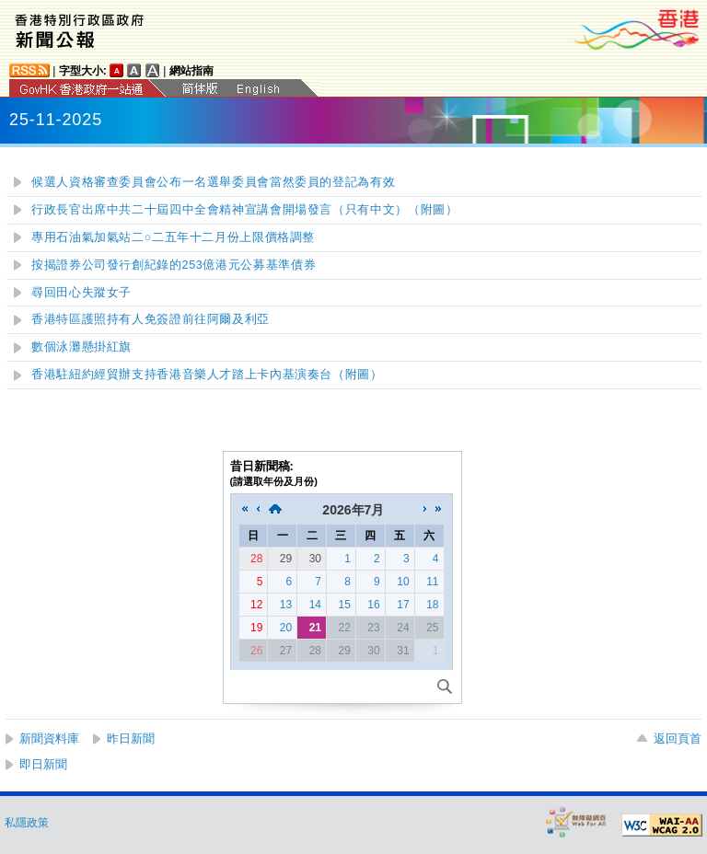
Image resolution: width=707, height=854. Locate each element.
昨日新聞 (131, 738)
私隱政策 (27, 822)
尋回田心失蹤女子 (81, 292)
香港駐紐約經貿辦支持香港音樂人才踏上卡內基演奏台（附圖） (207, 374)
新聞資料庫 (49, 738)
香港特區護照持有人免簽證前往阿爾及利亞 (150, 319)
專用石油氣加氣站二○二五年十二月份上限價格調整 (173, 237)
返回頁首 (677, 738)
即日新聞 (43, 764)
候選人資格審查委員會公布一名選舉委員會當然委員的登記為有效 (213, 182)
